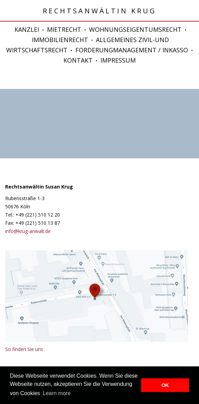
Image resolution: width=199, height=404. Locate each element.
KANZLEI (26, 29)
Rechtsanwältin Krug (100, 10)
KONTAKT (77, 60)
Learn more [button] (56, 393)
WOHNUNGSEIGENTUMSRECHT (135, 29)
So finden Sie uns (24, 349)
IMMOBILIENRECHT (60, 40)
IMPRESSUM (118, 60)
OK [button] (165, 385)
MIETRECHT (64, 29)
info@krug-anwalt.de (28, 231)
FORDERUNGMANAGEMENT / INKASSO (131, 50)
